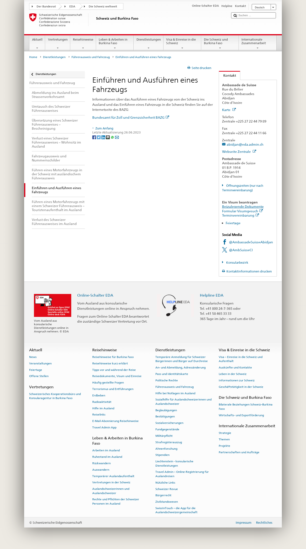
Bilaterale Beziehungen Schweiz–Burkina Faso (246, 406)
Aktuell (37, 44)
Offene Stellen (39, 376)
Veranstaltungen (40, 363)
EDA (72, 6)
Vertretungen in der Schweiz (111, 482)
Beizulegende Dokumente (243, 206)
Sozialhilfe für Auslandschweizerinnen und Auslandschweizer (183, 401)
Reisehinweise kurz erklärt (110, 363)
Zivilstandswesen (166, 501)
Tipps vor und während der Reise (114, 369)
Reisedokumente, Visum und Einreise (117, 376)
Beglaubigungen (166, 410)
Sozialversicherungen (169, 423)
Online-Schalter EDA (95, 295)
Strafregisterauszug (168, 442)
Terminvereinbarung (240, 215)
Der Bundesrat (46, 6)
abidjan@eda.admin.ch (245, 144)
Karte (229, 110)
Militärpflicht (164, 435)
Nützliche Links (165, 482)
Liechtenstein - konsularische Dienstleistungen (174, 463)
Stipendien (162, 455)
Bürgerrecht (163, 495)
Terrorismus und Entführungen (112, 389)
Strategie (225, 433)
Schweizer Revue (166, 488)
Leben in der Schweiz (232, 374)
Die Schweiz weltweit (103, 6)
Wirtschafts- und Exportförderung (241, 415)
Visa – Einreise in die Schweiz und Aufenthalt (240, 359)
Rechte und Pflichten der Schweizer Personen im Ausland (115, 501)
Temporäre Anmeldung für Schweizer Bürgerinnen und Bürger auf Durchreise (181, 359)
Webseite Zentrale (239, 151)
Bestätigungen (165, 416)
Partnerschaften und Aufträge (239, 452)
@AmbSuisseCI (241, 250)
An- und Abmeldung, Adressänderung (180, 367)
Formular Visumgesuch (242, 211)
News (33, 357)
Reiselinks (98, 414)
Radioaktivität (101, 402)
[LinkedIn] (103, 137)
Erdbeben (98, 395)
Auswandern (100, 469)
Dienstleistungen (148, 44)
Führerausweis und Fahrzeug (90, 57)
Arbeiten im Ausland (106, 450)
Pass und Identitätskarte (171, 374)
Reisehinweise (83, 44)
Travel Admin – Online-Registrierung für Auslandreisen (182, 474)
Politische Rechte (166, 380)
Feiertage (233, 223)
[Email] (117, 137)
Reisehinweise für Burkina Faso (113, 357)
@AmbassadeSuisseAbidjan (251, 242)
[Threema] (108, 137)
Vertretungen (57, 44)
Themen (224, 439)
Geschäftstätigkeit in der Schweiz (241, 387)
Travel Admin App (104, 427)
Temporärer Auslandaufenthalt (113, 476)
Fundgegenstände (167, 429)
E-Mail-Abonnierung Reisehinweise (115, 421)
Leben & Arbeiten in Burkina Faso (115, 44)
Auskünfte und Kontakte (235, 367)
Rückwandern (101, 463)
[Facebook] (94, 137)
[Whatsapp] (112, 137)
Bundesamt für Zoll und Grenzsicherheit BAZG (130, 117)
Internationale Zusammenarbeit (257, 44)
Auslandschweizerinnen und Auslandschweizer (110, 491)
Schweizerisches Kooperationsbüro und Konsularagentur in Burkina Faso (55, 396)
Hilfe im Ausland (103, 408)
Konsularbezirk (236, 262)
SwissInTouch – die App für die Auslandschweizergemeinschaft (176, 510)
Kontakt (227, 75)
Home (33, 57)
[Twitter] (99, 137)
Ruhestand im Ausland (107, 456)
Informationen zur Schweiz (237, 380)
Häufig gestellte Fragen (108, 382)
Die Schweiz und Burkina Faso (220, 44)
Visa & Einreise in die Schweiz (182, 44)
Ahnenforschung (166, 448)
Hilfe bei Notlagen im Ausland (175, 393)
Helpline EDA (212, 295)
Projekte (224, 446)
